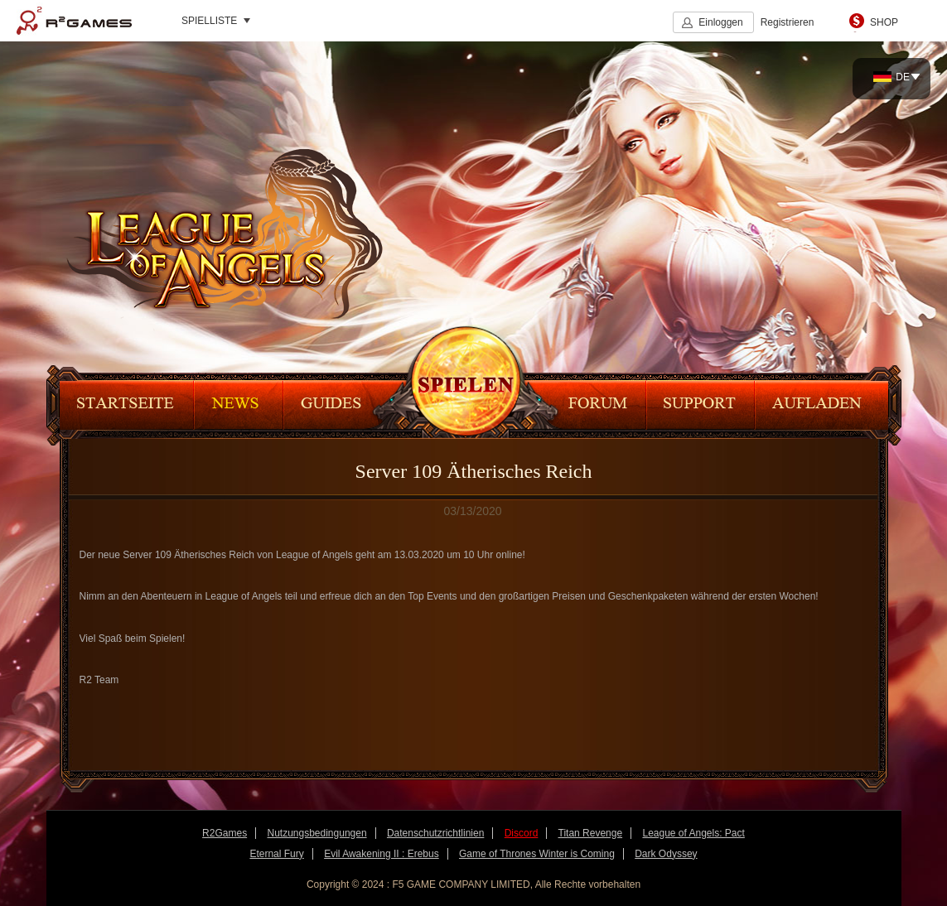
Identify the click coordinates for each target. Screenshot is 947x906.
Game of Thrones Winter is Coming (537, 854)
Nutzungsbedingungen (316, 833)
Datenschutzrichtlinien (435, 833)
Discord (522, 833)
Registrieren (787, 22)
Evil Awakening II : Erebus (381, 854)
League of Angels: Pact (693, 833)
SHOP (884, 22)
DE (891, 77)
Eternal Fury (276, 854)
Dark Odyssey (666, 854)
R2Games (74, 20)
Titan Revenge (590, 833)
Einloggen (720, 22)
